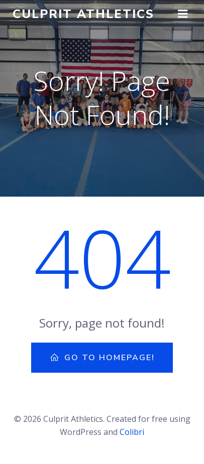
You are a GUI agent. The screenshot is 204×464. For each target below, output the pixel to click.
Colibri (132, 431)
